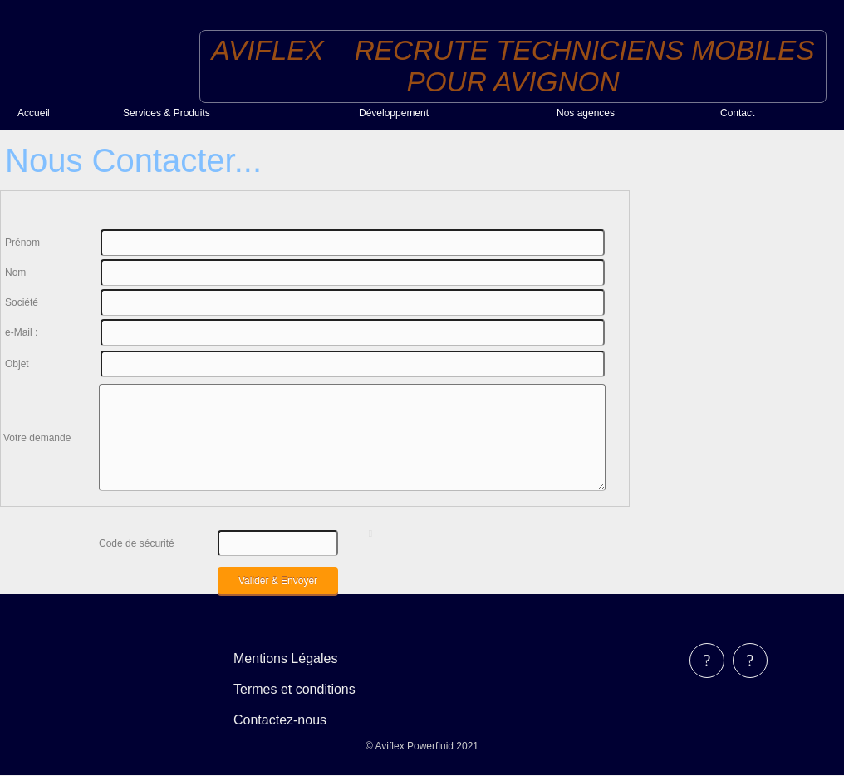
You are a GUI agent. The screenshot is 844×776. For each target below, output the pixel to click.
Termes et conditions (294, 689)
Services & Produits (166, 113)
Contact (737, 113)
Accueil (33, 113)
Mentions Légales (285, 658)
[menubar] (306, 689)
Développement (394, 113)
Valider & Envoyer (277, 581)
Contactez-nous (279, 720)
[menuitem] (63, 113)
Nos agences (586, 113)
